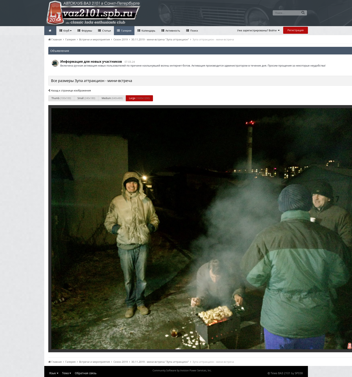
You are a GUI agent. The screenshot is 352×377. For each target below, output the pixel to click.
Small (86, 98)
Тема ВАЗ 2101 (280, 373)
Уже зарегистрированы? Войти (258, 30)
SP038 (299, 373)
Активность (172, 30)
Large (139, 98)
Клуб (67, 30)
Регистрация (295, 30)
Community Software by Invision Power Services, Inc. (182, 370)
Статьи (106, 30)
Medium (112, 98)
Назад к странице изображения (69, 90)
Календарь (148, 30)
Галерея (125, 30)
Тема (66, 373)
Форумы (86, 30)
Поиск (194, 30)
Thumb (61, 98)
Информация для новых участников (91, 61)
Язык (53, 373)
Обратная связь (86, 373)
